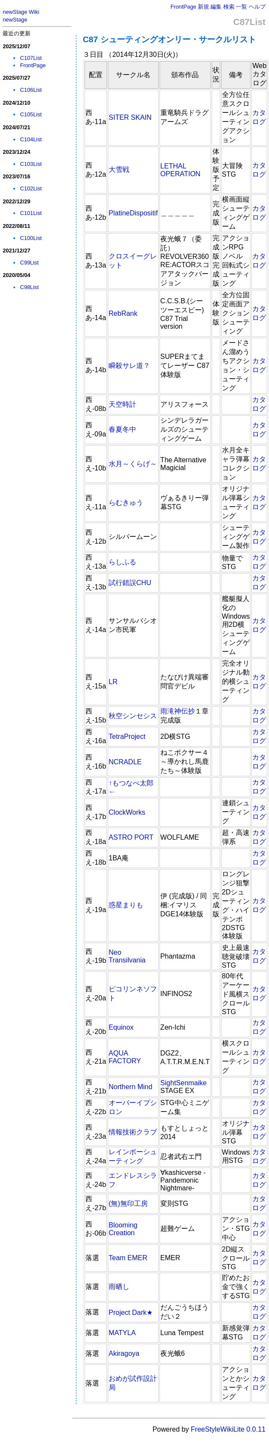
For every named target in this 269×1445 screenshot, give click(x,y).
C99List (29, 262)
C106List (31, 90)
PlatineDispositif (133, 213)
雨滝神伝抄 (177, 711)
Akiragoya (124, 1353)
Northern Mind (130, 1086)
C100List (31, 238)
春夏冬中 (122, 429)
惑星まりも (126, 905)
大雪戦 (119, 169)
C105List (31, 114)
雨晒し (119, 1286)
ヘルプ (257, 6)
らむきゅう (126, 502)
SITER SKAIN (130, 117)
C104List (31, 139)
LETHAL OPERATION (180, 170)
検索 (229, 6)
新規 (203, 6)
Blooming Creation (123, 1228)
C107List (31, 58)
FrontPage (183, 6)
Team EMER (128, 1257)
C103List (31, 164)
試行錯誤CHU (130, 582)
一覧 (241, 6)
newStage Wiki (21, 12)
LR (113, 681)
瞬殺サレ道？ (129, 365)
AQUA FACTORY (125, 1057)
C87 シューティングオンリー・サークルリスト (169, 39)
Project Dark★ (131, 1312)
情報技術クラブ (133, 1132)
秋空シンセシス (133, 715)
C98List (29, 287)
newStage (15, 19)
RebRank (123, 313)
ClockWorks (127, 812)
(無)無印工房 (128, 1203)
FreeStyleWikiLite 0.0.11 (228, 1429)
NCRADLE (125, 762)
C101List (31, 213)
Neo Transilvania (127, 956)
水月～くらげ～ (133, 463)
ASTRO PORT (131, 837)
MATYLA (122, 1332)
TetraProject (127, 736)
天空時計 (122, 404)
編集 (216, 6)
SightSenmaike (183, 1083)
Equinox (121, 1027)
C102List (31, 188)
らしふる (122, 562)
